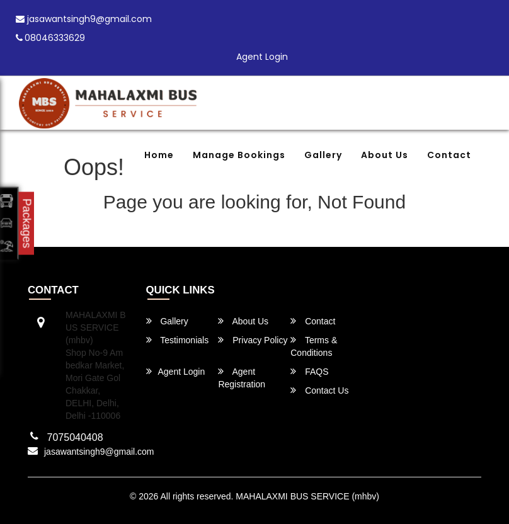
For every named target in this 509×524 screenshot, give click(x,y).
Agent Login (262, 56)
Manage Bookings (239, 155)
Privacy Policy (252, 339)
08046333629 (50, 37)
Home (159, 155)
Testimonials (177, 339)
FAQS (309, 371)
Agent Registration (241, 377)
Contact (449, 155)
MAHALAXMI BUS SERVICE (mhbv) (307, 496)
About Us (384, 155)
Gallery (323, 155)
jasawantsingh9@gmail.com (84, 19)
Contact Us (319, 390)
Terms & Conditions (313, 346)
